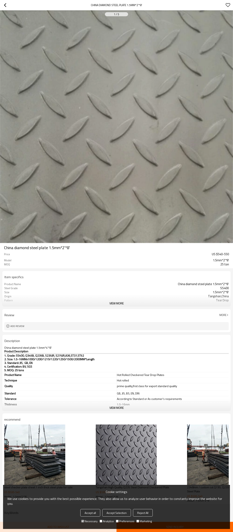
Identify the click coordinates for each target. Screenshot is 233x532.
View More (116, 303)
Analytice (107, 521)
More (222, 315)
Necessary (89, 521)
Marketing (144, 521)
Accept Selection (117, 513)
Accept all (90, 513)
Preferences (125, 521)
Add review (17, 326)
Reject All (142, 513)
